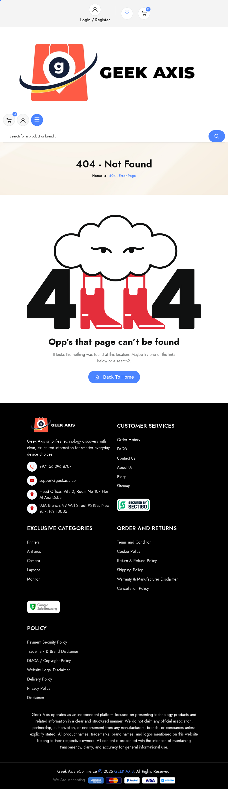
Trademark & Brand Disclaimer (52, 651)
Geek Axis (124, 771)
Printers (33, 542)
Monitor (33, 579)
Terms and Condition (134, 542)
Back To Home (114, 377)
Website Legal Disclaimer (48, 670)
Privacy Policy (38, 688)
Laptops (33, 570)
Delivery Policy (39, 679)
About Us (124, 467)
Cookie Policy (128, 551)
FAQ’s (122, 449)
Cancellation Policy (133, 588)
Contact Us (126, 458)
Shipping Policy (130, 570)
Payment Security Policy (47, 642)
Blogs (121, 476)
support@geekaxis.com (59, 480)
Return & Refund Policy (137, 560)
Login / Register (95, 20)
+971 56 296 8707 (56, 466)
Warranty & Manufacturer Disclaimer (147, 579)
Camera (33, 560)
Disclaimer (35, 697)
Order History (128, 439)
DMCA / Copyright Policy (49, 660)
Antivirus (34, 551)
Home (97, 175)
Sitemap (123, 486)
